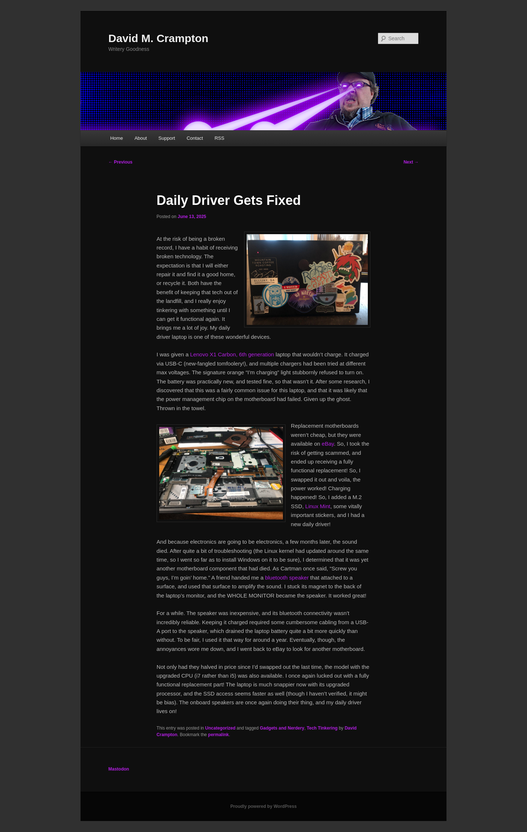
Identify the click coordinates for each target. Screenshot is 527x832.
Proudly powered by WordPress (263, 806)
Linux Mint (317, 506)
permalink (218, 734)
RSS (219, 138)
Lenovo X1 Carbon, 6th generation (232, 354)
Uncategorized (220, 728)
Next (411, 162)
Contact (195, 138)
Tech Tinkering (322, 728)
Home (116, 138)
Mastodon (118, 769)
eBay (328, 444)
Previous (120, 162)
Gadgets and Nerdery (282, 728)
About (140, 138)
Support (166, 138)
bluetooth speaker (287, 577)
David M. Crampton (158, 38)
